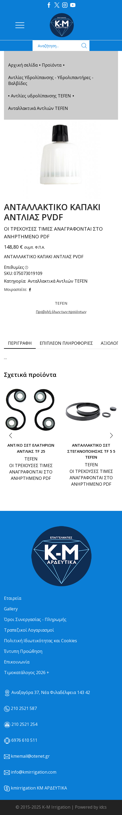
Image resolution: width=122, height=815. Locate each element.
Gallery (11, 609)
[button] (10, 435)
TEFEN (31, 459)
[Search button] (84, 45)
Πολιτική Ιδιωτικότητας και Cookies (40, 641)
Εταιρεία (12, 598)
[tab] (20, 343)
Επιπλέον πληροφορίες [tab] (66, 343)
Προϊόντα (51, 65)
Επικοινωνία (16, 662)
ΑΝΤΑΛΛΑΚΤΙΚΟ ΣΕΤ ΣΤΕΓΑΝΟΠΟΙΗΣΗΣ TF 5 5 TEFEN (91, 450)
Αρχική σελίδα (23, 65)
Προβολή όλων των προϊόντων (61, 311)
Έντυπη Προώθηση (23, 651)
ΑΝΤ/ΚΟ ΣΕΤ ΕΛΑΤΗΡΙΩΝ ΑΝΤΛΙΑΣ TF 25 (30, 448)
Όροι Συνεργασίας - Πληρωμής (35, 619)
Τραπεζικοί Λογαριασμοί (29, 630)
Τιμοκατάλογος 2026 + (26, 672)
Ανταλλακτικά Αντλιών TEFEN (38, 108)
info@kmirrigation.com (33, 772)
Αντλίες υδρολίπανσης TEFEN (41, 96)
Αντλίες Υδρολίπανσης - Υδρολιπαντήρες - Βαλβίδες (50, 80)
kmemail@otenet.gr (30, 756)
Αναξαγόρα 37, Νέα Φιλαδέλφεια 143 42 (47, 692)
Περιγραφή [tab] (20, 343)
